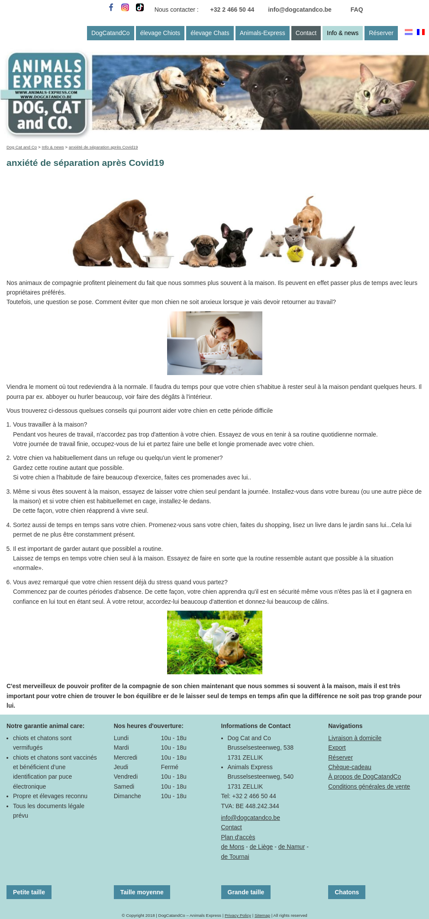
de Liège (261, 846)
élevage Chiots (160, 32)
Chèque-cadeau (349, 767)
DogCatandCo (110, 32)
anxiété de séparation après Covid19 (103, 147)
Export (336, 747)
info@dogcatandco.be (300, 9)
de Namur (291, 846)
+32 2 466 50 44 (232, 9)
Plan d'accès (238, 837)
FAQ (357, 9)
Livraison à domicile (354, 738)
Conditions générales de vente (369, 786)
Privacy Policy (238, 915)
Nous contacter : (177, 9)
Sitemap (262, 915)
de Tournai (235, 856)
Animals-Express (262, 32)
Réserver (381, 32)
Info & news (342, 32)
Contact (306, 32)
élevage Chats (209, 32)
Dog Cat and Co (21, 147)
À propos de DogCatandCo (364, 776)
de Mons (233, 846)
